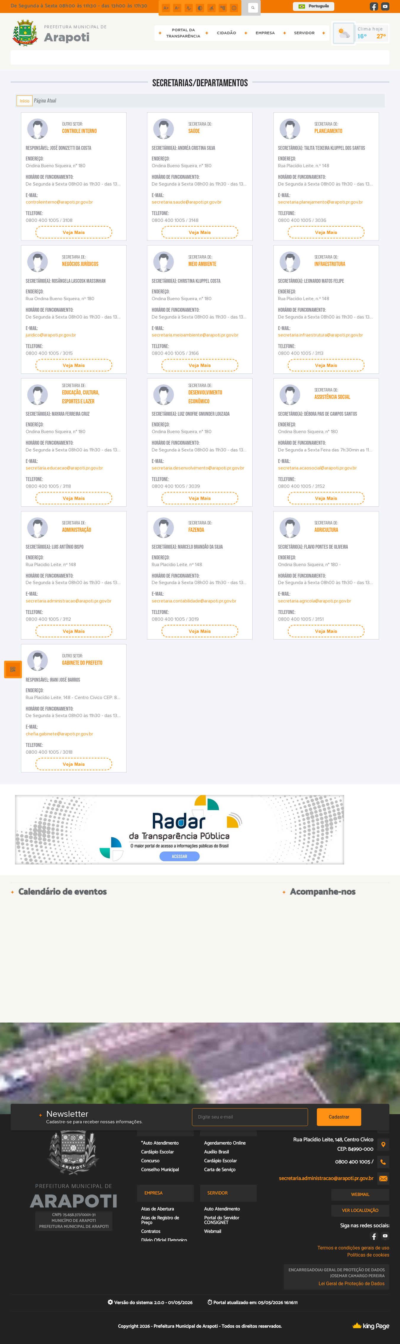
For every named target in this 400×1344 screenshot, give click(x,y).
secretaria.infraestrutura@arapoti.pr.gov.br (320, 335)
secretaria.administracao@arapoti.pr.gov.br (69, 601)
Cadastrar (339, 1117)
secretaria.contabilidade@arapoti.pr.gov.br (194, 601)
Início (24, 101)
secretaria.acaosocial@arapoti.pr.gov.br (317, 468)
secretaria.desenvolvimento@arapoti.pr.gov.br (198, 468)
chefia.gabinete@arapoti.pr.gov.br (59, 734)
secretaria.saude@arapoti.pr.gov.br (187, 202)
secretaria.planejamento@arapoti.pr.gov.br (320, 202)
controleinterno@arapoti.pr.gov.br (59, 202)
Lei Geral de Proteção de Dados (352, 1283)
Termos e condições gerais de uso (353, 1248)
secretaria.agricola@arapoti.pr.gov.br (314, 601)
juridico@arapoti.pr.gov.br (51, 335)
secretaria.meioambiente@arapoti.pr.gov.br (195, 335)
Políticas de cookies (368, 1255)
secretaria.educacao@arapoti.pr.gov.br (64, 468)
